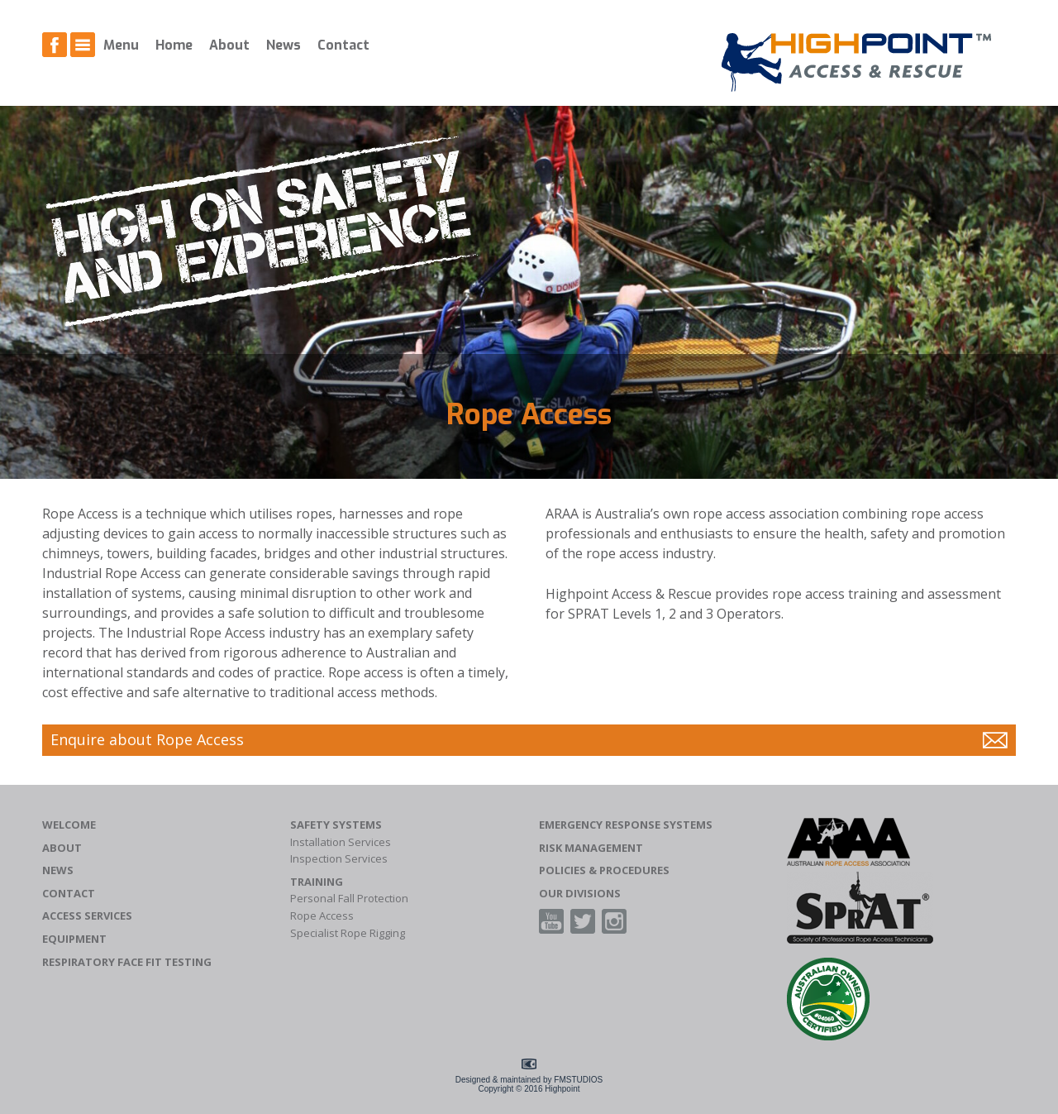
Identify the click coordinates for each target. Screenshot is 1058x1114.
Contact (343, 45)
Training (316, 882)
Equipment (74, 939)
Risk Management (591, 848)
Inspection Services (339, 859)
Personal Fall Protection (349, 899)
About (229, 45)
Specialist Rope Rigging (347, 933)
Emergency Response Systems (625, 825)
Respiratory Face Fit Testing (127, 962)
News (283, 45)
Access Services (87, 916)
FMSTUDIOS (578, 1079)
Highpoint (562, 1088)
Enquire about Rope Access (147, 739)
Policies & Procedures (604, 870)
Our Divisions (580, 894)
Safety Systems (336, 825)
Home (174, 45)
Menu (121, 45)
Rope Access (322, 916)
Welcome (69, 825)
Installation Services (340, 842)
